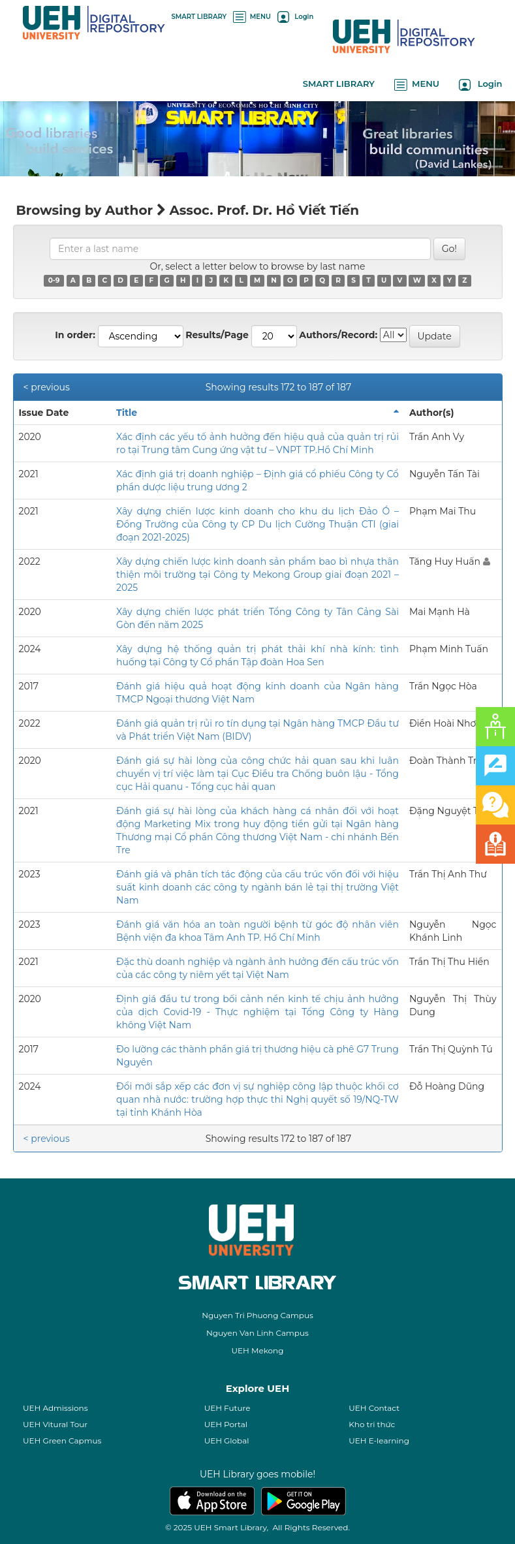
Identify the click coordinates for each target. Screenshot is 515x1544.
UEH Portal (225, 1424)
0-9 (54, 280)
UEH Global (226, 1440)
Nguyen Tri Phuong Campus (257, 1315)
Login (295, 16)
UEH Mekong (258, 1350)
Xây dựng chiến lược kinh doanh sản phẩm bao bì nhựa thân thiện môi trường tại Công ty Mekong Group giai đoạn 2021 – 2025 (257, 574)
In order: (75, 335)
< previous (46, 387)
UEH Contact (374, 1408)
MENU (252, 16)
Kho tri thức (372, 1424)
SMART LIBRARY (199, 16)
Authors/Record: (338, 335)
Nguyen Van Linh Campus (257, 1333)
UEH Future (227, 1408)
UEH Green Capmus (62, 1440)
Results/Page (217, 335)
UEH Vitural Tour (55, 1424)
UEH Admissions (55, 1408)
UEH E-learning (379, 1440)
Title (126, 412)
